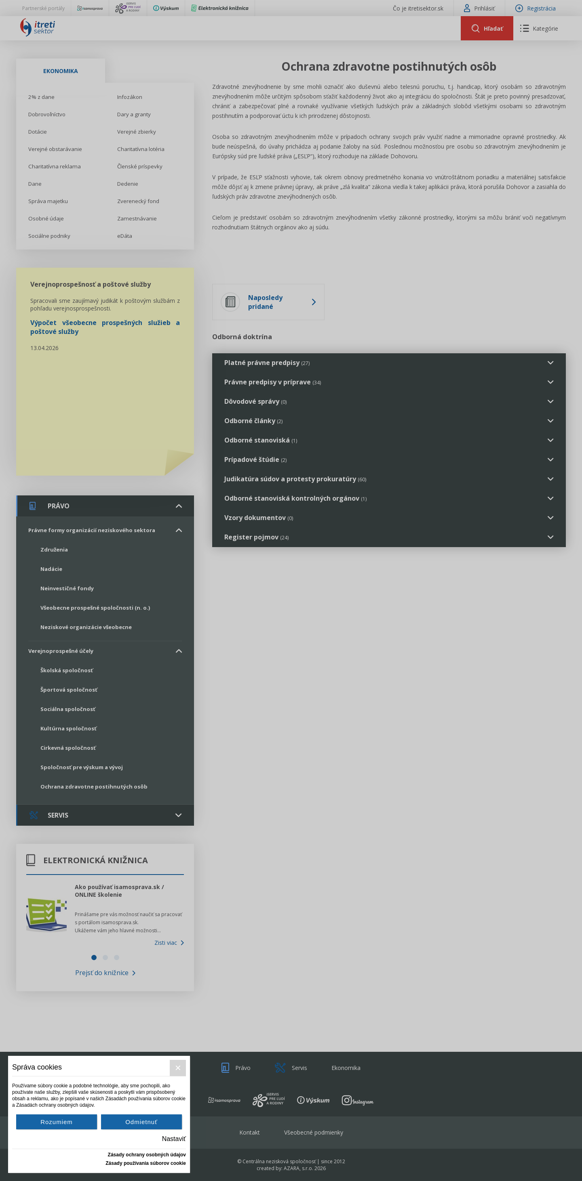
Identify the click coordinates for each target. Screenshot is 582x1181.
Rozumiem (56, 1121)
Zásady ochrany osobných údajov (147, 1155)
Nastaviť (174, 1138)
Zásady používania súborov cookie (145, 1163)
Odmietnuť (141, 1121)
